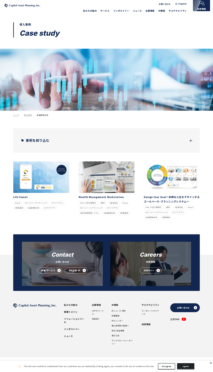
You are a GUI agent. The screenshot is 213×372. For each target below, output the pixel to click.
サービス (108, 10)
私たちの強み (93, 10)
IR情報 (164, 10)
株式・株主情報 (118, 335)
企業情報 (152, 10)
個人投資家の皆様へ (120, 330)
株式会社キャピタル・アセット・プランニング (30, 8)
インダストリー (124, 10)
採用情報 (146, 328)
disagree (166, 367)
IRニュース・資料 (119, 315)
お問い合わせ (168, 4)
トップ (16, 119)
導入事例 (28, 119)
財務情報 (115, 320)
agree (186, 367)
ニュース (140, 10)
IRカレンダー (117, 325)
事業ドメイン (70, 316)
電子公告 (115, 340)
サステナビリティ (181, 10)
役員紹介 (96, 323)
